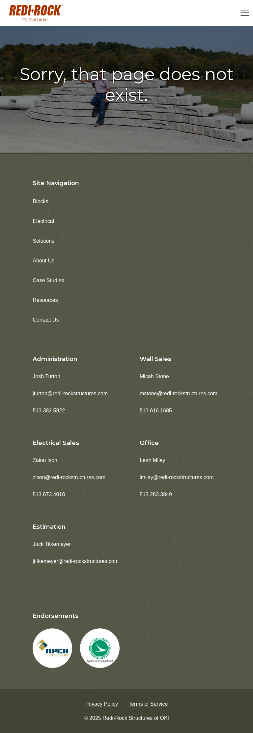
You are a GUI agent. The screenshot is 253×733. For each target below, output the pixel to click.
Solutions (43, 241)
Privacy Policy (101, 704)
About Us (43, 260)
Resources (45, 300)
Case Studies (48, 280)
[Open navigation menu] (245, 13)
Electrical (43, 221)
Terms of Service (148, 704)
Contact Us (46, 320)
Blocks (40, 201)
